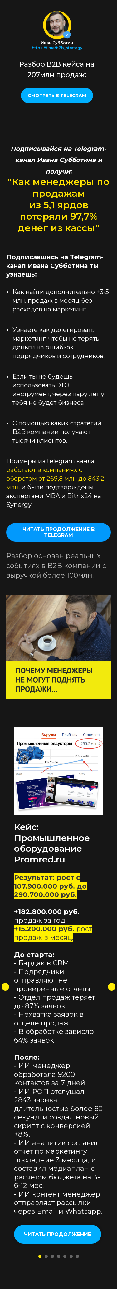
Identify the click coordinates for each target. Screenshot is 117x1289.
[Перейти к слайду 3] (52, 1256)
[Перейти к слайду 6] (71, 1256)
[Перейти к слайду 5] (64, 1256)
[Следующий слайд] (111, 987)
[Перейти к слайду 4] (58, 1256)
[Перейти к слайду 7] (77, 1256)
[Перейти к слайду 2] (46, 1256)
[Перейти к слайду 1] (39, 1256)
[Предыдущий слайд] (5, 987)
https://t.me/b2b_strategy (57, 47)
